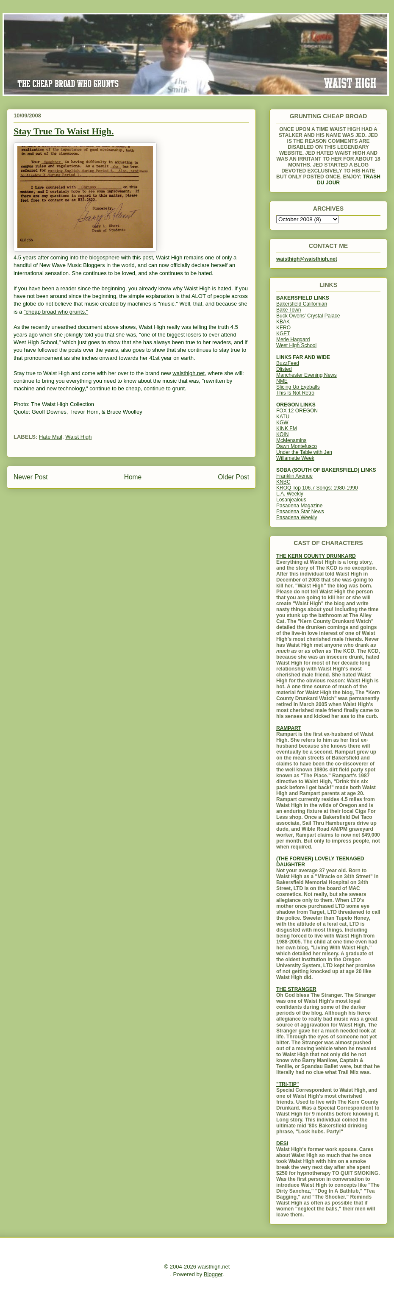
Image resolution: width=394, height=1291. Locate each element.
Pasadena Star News (300, 512)
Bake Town (288, 310)
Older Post (233, 477)
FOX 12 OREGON (297, 411)
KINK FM (286, 428)
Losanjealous (291, 500)
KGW (282, 423)
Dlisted (284, 369)
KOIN (282, 434)
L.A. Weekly (289, 494)
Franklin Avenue (294, 476)
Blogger (213, 1274)
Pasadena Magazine (299, 506)
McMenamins (291, 440)
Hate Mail (50, 437)
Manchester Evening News (306, 375)
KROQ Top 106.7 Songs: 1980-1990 (317, 488)
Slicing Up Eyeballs (298, 387)
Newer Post (31, 477)
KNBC (283, 482)
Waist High (78, 437)
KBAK (283, 322)
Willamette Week (295, 458)
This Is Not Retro (295, 393)
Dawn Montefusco (296, 446)
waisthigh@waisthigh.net (306, 259)
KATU (282, 417)
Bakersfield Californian (301, 304)
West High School (296, 345)
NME (282, 381)
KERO (283, 328)
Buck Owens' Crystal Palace (308, 316)
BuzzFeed (287, 363)
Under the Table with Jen (304, 452)
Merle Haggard (293, 339)
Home (133, 477)
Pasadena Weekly (296, 517)
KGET (283, 334)
